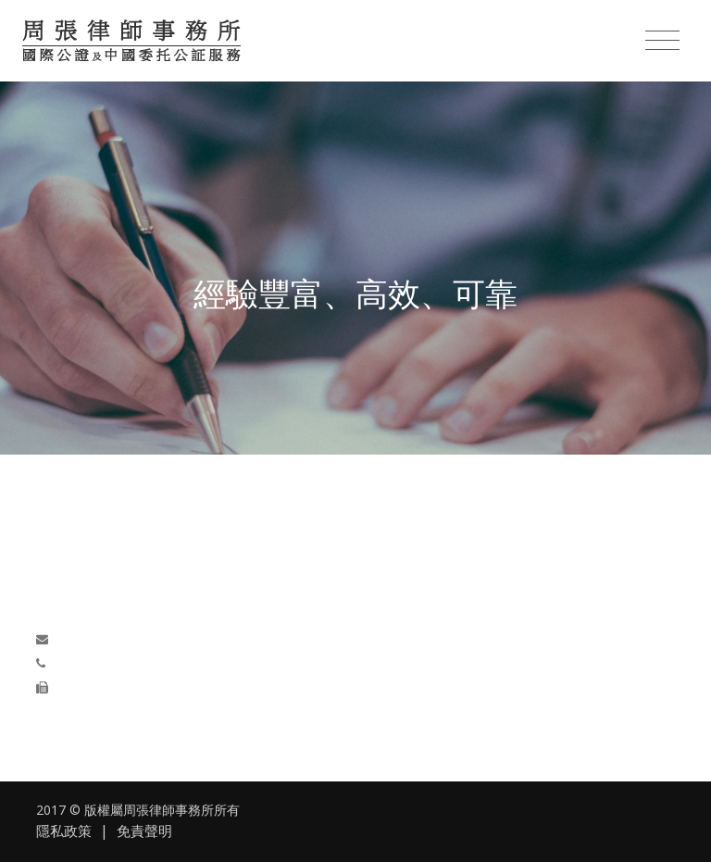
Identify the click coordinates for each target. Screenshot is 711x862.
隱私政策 (64, 831)
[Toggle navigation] (662, 41)
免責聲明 (144, 831)
